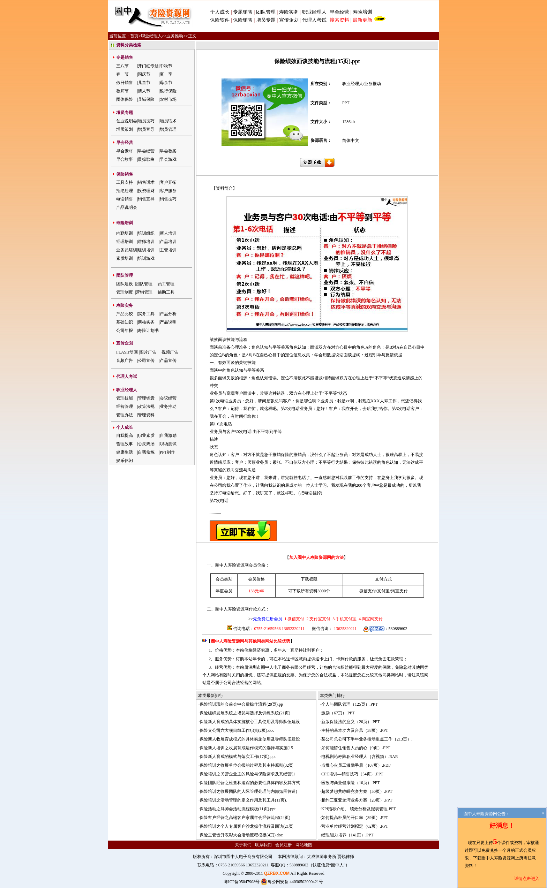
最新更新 (362, 20)
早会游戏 (168, 159)
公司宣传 (146, 360)
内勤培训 (124, 233)
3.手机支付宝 (344, 618)
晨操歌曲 (146, 159)
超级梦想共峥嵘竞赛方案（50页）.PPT (356, 791)
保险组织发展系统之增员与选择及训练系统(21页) (245, 713)
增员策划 (124, 129)
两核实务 (146, 322)
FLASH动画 (127, 352)
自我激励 (168, 435)
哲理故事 (124, 443)
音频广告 (124, 360)
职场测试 (168, 443)
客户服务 (168, 190)
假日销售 (124, 82)
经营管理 (124, 406)
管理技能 (124, 398)
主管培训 (168, 250)
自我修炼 (146, 452)
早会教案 (168, 151)
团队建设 (124, 283)
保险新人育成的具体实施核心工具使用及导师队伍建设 (250, 721)
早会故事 (124, 159)
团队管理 (266, 12)
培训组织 (146, 233)
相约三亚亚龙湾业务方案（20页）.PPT (356, 800)
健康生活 (124, 452)
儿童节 (144, 82)
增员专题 (266, 20)
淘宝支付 (399, 591)
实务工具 (146, 313)
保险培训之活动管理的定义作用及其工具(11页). (243, 800)
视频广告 (170, 352)
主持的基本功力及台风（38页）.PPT (354, 730)
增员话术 (168, 121)
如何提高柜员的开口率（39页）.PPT (354, 817)
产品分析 (168, 313)
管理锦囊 (146, 398)
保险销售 (243, 20)
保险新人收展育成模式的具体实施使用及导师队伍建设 (250, 739)
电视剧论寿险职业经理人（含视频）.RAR (359, 756)
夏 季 (166, 74)
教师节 (122, 91)
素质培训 (124, 258)
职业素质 (146, 435)
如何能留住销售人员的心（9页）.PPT (355, 747)
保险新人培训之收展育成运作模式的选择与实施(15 (246, 747)
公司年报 (124, 330)
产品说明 (168, 322)
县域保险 (146, 99)
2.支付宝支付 (317, 618)
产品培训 (168, 241)
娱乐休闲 (124, 460)
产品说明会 (126, 207)
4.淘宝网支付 (370, 618)
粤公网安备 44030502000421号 (292, 881)
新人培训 (168, 233)
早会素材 (124, 151)
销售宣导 (146, 199)
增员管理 (168, 129)
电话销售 (124, 199)
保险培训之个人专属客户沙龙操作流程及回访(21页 (246, 826)
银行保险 (168, 91)
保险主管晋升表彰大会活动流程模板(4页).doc (241, 835)
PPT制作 (167, 452)
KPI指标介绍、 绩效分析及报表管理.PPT (358, 808)
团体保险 (124, 99)
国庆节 (144, 74)
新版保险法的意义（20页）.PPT (350, 721)
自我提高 (124, 435)
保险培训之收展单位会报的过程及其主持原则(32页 (246, 765)
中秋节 (166, 65)
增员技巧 (146, 121)
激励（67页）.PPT (338, 713)
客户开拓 (168, 182)
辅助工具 (166, 292)
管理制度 (124, 292)
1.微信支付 (294, 618)
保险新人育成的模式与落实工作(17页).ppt (238, 756)
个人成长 (220, 12)
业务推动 (174, 35)
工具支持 (124, 182)
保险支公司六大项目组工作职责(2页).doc (237, 730)
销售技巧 (168, 199)
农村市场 (168, 99)
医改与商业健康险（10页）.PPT (350, 782)
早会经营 (339, 12)
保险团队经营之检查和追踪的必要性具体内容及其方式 (250, 782)
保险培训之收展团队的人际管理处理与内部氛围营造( (248, 791)
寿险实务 (289, 12)
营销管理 (144, 292)
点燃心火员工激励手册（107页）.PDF (356, 765)
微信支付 (367, 591)
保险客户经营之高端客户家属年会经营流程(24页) (245, 817)
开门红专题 (148, 65)
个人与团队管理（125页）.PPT (349, 704)
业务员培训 (126, 250)
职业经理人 (314, 12)
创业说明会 (126, 121)
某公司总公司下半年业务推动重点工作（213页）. (366, 739)
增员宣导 (146, 129)
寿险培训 (362, 12)
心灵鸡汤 (146, 443)
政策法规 (146, 406)
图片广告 (148, 352)
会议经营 (168, 398)
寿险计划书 (148, 330)
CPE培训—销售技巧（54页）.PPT (352, 774)
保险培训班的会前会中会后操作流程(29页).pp (241, 704)
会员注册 (283, 844)
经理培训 (124, 241)
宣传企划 (289, 20)
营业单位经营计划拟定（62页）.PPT (354, 826)
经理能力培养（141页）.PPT (347, 835)
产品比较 (124, 313)
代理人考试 (314, 20)
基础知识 (124, 322)
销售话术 (146, 182)
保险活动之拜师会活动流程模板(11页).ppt (238, 808)
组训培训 (146, 250)
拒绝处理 (124, 190)
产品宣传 (168, 360)
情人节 (144, 91)
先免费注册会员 (267, 618)
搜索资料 (339, 20)
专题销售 (243, 12)
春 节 (122, 74)
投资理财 (146, 190)
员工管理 (166, 283)
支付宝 (383, 591)
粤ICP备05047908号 (242, 881)
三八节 (122, 65)
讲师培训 (146, 241)
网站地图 (303, 844)
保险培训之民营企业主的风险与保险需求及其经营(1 (247, 774)
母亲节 (166, 82)
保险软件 (220, 20)
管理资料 (146, 414)
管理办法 (124, 414)
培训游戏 (146, 258)
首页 (134, 35)
